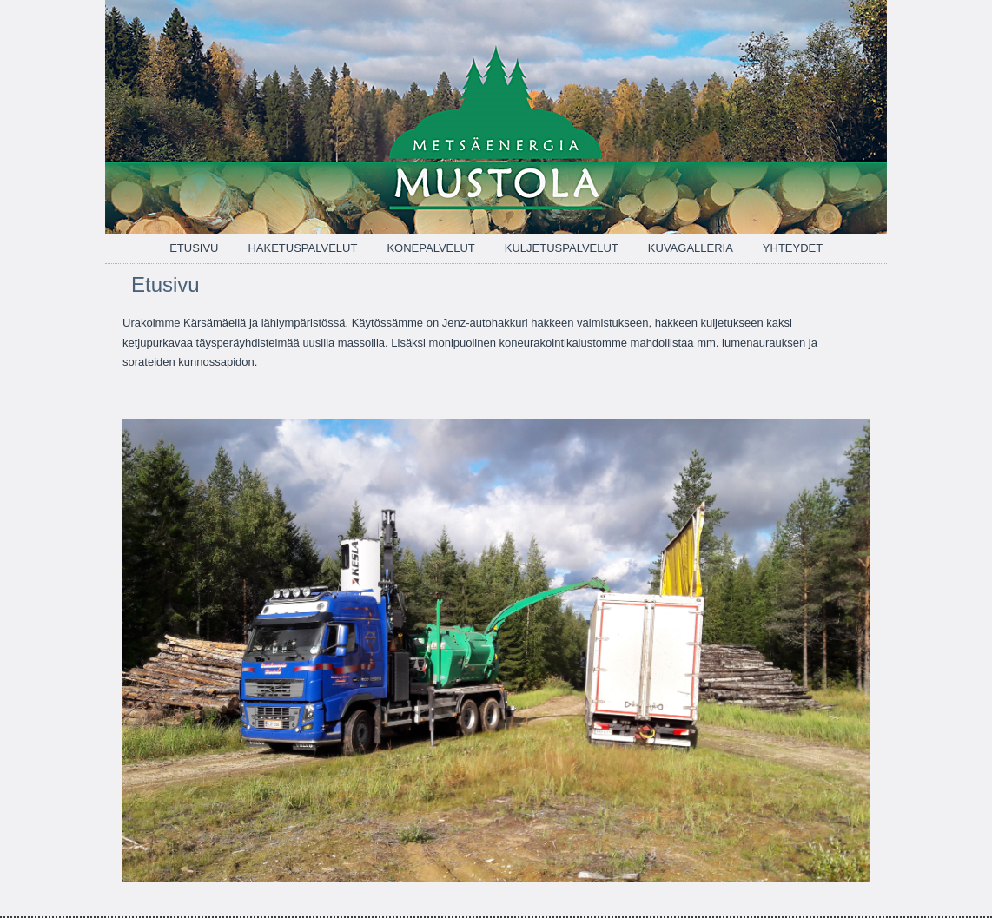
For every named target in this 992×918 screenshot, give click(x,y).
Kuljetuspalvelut (561, 247)
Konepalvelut (430, 247)
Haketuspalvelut (302, 247)
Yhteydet (793, 247)
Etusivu (193, 247)
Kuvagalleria (690, 247)
